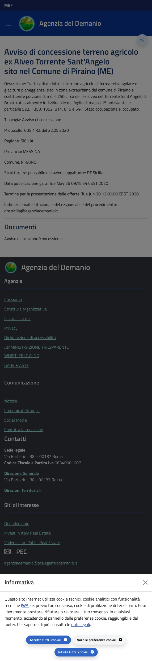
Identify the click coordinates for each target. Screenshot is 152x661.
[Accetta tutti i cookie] (48, 640)
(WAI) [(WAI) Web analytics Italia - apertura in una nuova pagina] (26, 605)
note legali (80, 624)
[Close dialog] (145, 582)
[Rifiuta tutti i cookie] (76, 652)
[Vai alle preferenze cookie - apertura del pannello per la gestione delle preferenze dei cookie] (99, 640)
